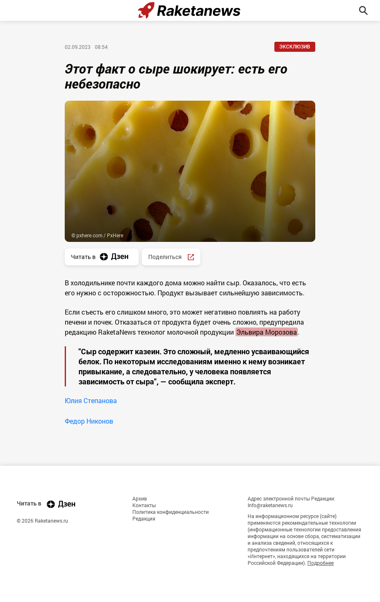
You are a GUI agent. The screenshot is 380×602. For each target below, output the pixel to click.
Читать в (101, 257)
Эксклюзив (294, 47)
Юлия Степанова (91, 400)
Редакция (143, 518)
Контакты (144, 505)
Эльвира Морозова (266, 332)
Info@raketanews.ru (270, 505)
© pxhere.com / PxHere (97, 235)
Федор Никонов (89, 421)
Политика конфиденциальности (170, 511)
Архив (139, 498)
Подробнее (320, 562)
